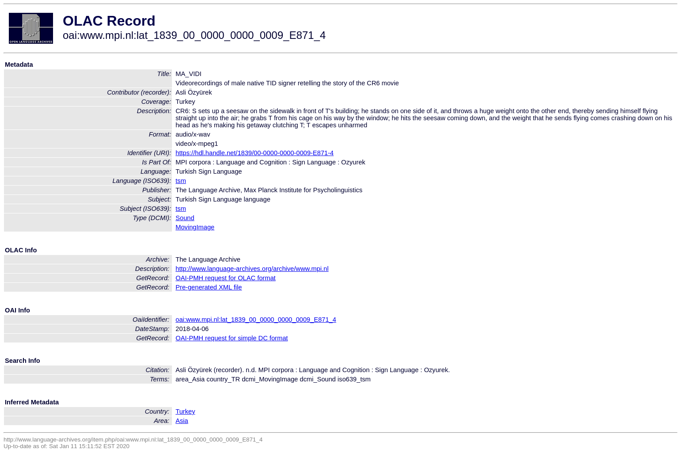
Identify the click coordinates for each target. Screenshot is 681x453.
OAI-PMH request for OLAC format (225, 278)
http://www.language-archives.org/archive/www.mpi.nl (251, 268)
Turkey (185, 411)
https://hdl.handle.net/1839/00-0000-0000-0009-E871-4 (254, 152)
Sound (184, 217)
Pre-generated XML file (208, 287)
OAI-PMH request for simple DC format (231, 338)
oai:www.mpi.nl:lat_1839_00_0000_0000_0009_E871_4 (255, 319)
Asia (181, 420)
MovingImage (194, 227)
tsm (180, 180)
